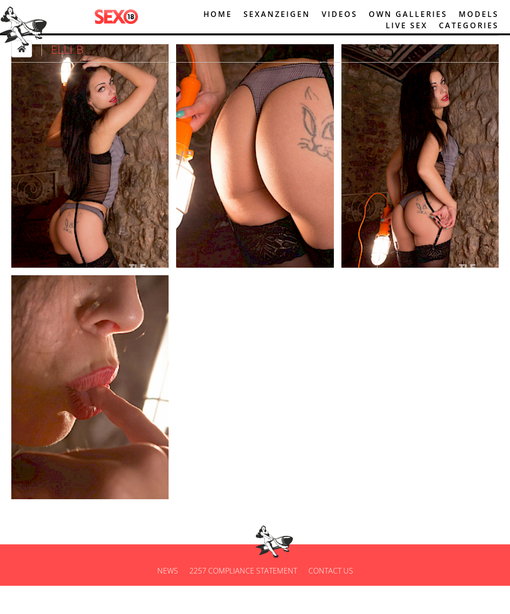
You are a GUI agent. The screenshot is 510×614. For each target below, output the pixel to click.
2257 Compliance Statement (243, 599)
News (167, 599)
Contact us (330, 599)
